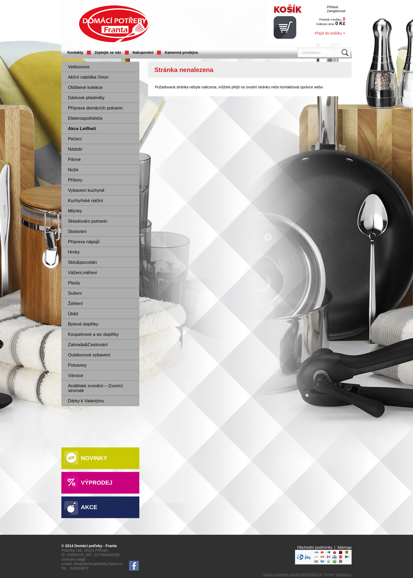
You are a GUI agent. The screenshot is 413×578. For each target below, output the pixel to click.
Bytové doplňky (83, 324)
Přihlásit (332, 7)
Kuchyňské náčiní (85, 200)
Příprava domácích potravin (95, 108)
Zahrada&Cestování (88, 344)
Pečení (75, 138)
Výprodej (96, 482)
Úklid (73, 313)
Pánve (74, 159)
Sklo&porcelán (82, 262)
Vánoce (75, 375)
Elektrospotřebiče (85, 118)
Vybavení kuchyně (86, 190)
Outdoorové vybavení (89, 354)
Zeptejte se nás (108, 52)
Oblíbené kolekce (85, 87)
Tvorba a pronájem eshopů (281, 574)
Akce (89, 507)
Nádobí (75, 149)
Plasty (74, 282)
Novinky (94, 458)
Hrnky (74, 252)
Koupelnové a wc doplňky (93, 334)
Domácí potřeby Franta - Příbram (114, 23)
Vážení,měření (82, 272)
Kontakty (75, 52)
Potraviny (77, 365)
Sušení (75, 293)
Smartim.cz (344, 574)
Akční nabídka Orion (88, 77)
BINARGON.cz (311, 574)
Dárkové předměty (86, 97)
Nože (73, 169)
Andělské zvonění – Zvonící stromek (95, 388)
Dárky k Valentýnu (86, 400)
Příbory (75, 180)
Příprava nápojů (84, 241)
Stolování (77, 231)
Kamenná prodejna (181, 52)
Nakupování (142, 52)
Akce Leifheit (82, 128)
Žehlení (75, 303)
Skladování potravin (87, 221)
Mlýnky (75, 210)
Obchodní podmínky (314, 547)
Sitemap (344, 547)
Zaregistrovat (336, 11)
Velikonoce (79, 66)
